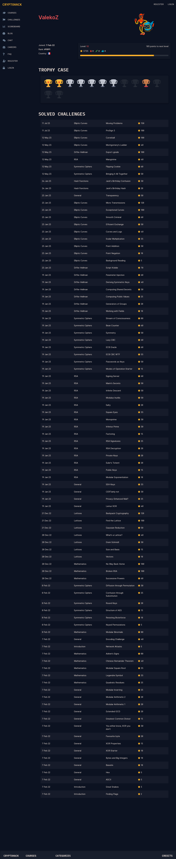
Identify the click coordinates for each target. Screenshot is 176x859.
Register (159, 4)
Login (171, 4)
